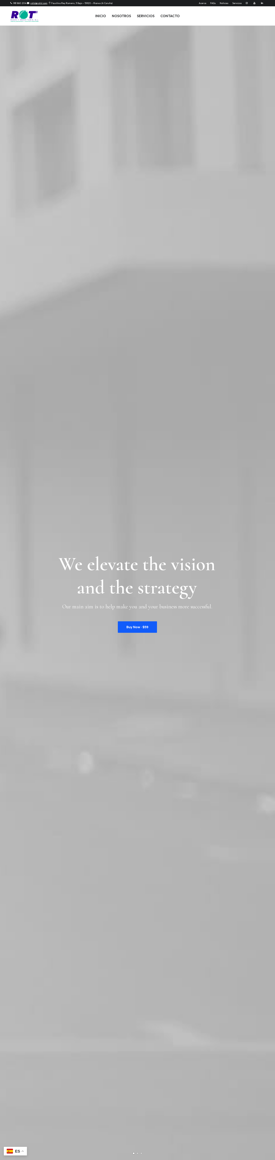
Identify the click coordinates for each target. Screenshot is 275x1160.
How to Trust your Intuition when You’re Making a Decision (131, 836)
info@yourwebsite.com (92, 1072)
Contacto (170, 16)
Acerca (202, 3)
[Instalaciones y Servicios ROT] (24, 16)
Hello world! (22, 772)
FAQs (213, 3)
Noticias (224, 3)
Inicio (100, 16)
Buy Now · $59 (137, 121)
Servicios (237, 3)
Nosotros (121, 16)
